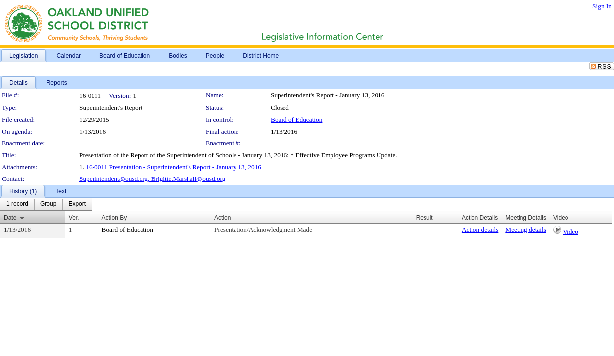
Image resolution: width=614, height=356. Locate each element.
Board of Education (296, 119)
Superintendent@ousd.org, (115, 178)
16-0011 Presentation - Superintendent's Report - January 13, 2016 (173, 167)
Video (570, 231)
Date (10, 217)
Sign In (602, 6)
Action (222, 217)
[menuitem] (17, 204)
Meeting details (525, 229)
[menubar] (46, 204)
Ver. (74, 217)
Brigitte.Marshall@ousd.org (188, 178)
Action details (480, 229)
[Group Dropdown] (48, 204)
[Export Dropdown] (77, 204)
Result (424, 217)
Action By (114, 217)
